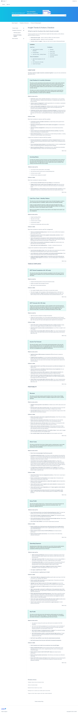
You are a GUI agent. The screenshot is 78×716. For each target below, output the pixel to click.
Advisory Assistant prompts (32, 684)
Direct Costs (52, 51)
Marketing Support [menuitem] (17, 32)
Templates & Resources (24, 23)
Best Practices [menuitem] (15, 38)
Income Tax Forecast (36, 63)
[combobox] (38, 15)
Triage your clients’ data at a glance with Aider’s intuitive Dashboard (40, 693)
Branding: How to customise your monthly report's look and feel (39, 690)
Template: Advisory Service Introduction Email (36, 682)
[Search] (65, 15)
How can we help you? (18, 13)
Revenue (51, 49)
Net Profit (52, 56)
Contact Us (74, 1)
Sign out (8, 4)
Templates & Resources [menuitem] (16, 30)
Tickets (3, 4)
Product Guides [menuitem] (15, 28)
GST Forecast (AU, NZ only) (38, 62)
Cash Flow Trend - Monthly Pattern (39, 54)
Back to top (64, 150)
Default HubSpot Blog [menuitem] (39, 701)
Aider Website (73, 4)
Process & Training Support (36, 23)
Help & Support (15, 23)
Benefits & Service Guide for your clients (35, 687)
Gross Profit (52, 53)
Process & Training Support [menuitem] (17, 35)
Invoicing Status (36, 52)
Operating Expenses (54, 55)
